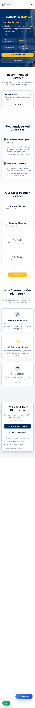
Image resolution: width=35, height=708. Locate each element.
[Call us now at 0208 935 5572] (6, 703)
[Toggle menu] (32, 4)
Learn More (17, 104)
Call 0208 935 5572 (17, 55)
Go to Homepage (17, 432)
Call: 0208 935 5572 (17, 426)
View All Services (17, 60)
